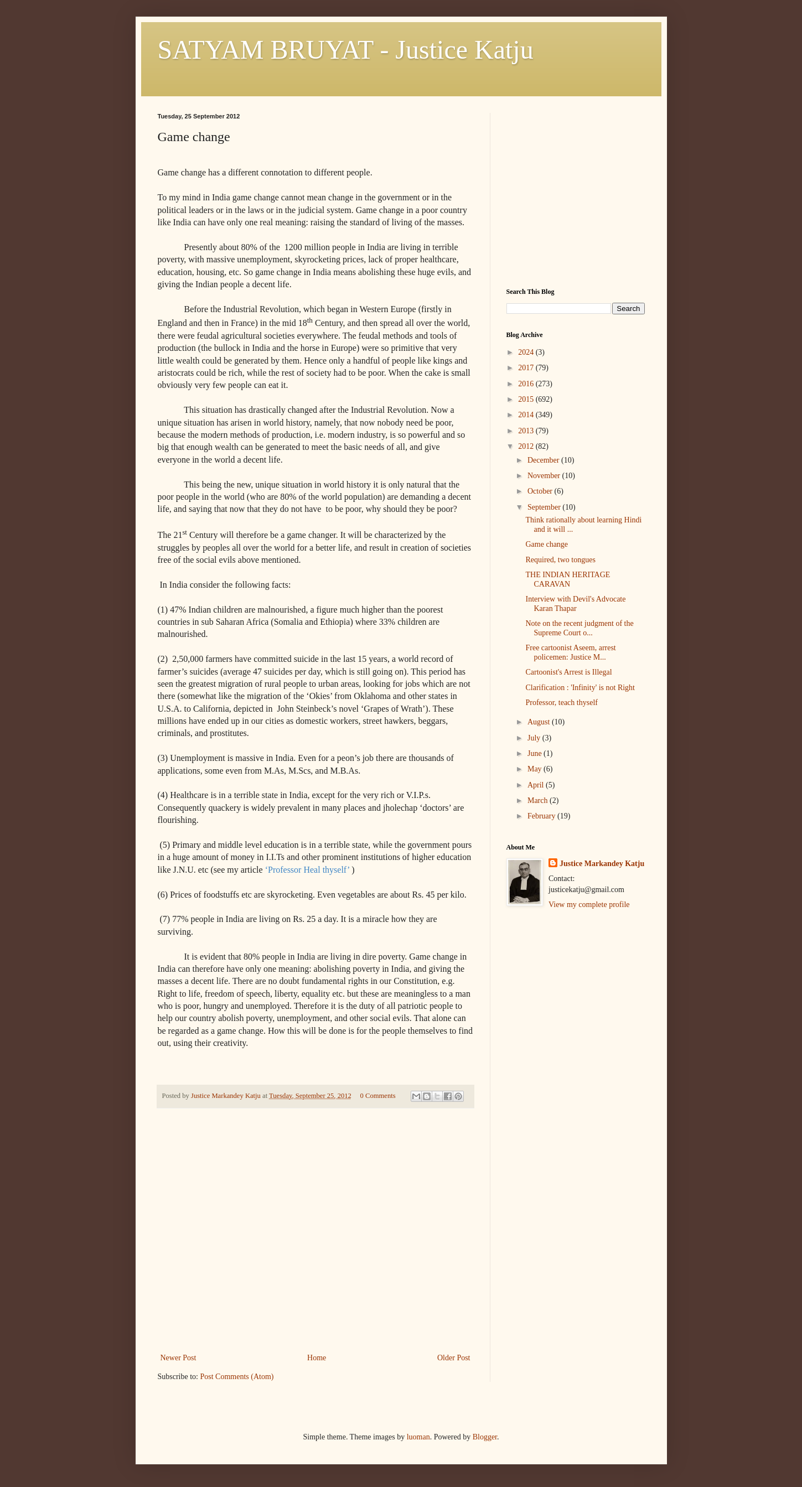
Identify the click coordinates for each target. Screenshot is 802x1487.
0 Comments (378, 1096)
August (539, 722)
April (536, 785)
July (534, 738)
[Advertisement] (315, 1268)
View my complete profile (589, 904)
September (544, 507)
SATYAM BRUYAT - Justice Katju (346, 49)
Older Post (453, 1358)
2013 (527, 431)
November (544, 476)
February (542, 816)
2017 (527, 368)
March (538, 800)
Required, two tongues (560, 560)
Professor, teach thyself (561, 702)
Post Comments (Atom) (237, 1376)
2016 (527, 384)
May (535, 769)
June (535, 753)
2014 (527, 415)
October (541, 491)
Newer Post (178, 1358)
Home (316, 1358)
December (544, 460)
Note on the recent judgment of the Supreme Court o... (579, 628)
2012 (527, 446)
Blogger (485, 1437)
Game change (546, 544)
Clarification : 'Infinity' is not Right (580, 687)
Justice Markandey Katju (602, 863)
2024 (527, 352)
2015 (527, 399)
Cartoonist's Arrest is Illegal (568, 672)
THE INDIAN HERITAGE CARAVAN (567, 579)
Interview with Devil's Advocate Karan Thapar (575, 604)
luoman (418, 1437)
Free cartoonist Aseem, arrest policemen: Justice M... (570, 652)
